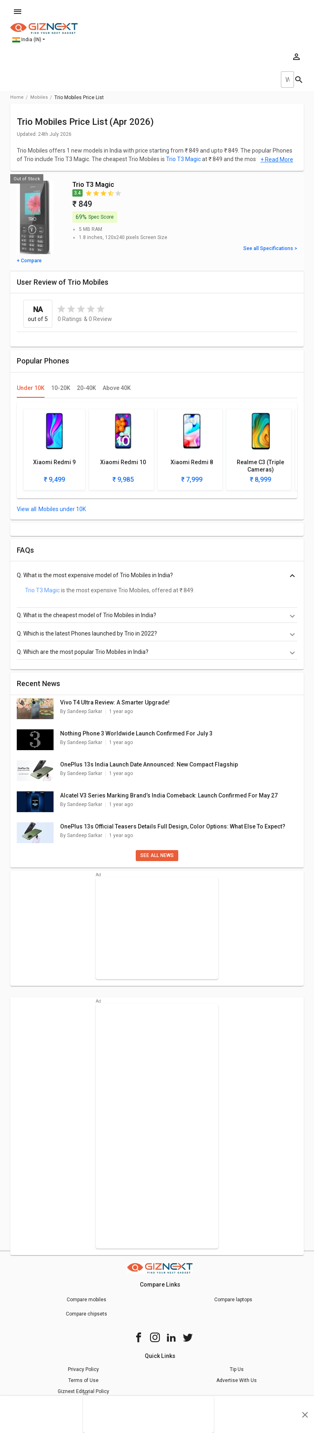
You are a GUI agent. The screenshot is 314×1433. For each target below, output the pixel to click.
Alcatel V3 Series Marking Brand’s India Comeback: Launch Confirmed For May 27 (169, 795)
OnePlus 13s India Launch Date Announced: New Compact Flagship (149, 764)
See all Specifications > (270, 248)
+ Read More (276, 159)
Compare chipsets (86, 1314)
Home (17, 97)
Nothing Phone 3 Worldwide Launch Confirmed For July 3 (136, 733)
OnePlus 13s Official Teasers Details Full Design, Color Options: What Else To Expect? (172, 826)
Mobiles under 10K (62, 509)
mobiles (39, 97)
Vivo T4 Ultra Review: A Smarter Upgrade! (115, 702)
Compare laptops (233, 1299)
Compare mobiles (86, 1299)
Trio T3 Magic (183, 159)
